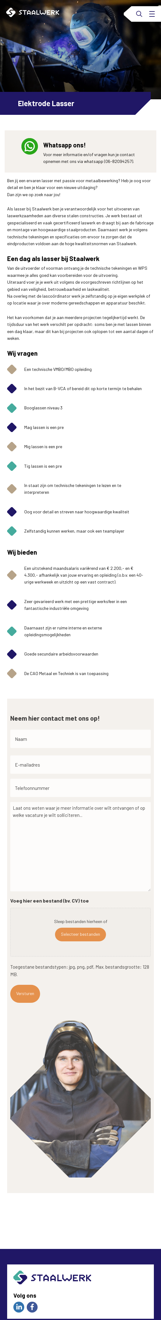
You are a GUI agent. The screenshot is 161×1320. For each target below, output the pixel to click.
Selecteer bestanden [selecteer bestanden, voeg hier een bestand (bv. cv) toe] (80, 934)
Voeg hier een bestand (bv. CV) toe (49, 900)
